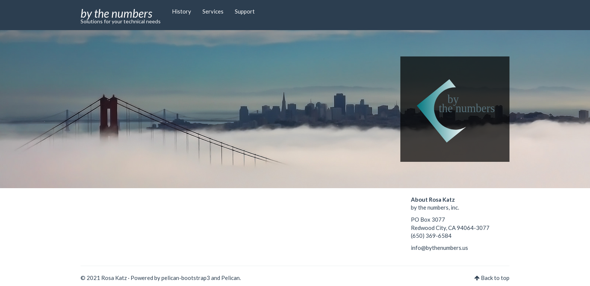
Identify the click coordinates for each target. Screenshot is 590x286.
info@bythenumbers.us (439, 247)
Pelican (230, 277)
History (181, 11)
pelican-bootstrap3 (185, 277)
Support (245, 11)
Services (213, 11)
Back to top (495, 277)
